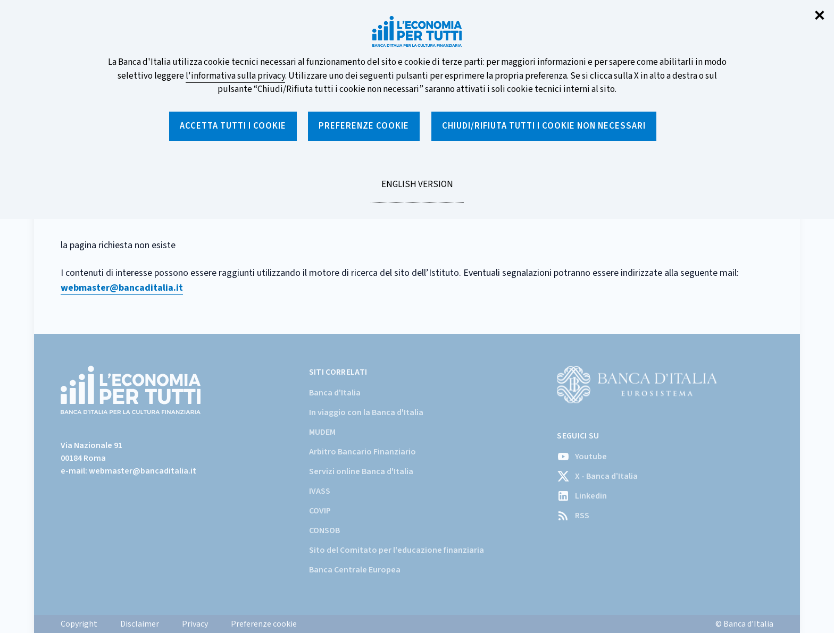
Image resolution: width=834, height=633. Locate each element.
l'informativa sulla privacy (235, 76)
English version (417, 190)
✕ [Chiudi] (819, 16)
